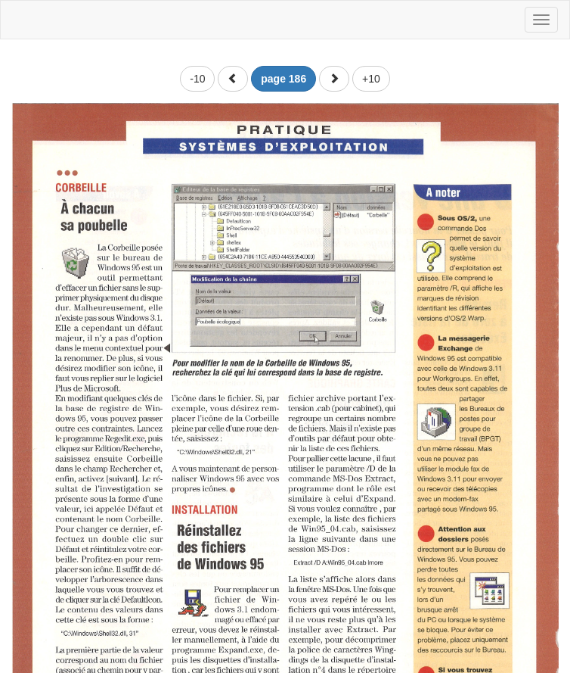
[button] (233, 79)
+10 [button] (371, 79)
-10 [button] (197, 79)
